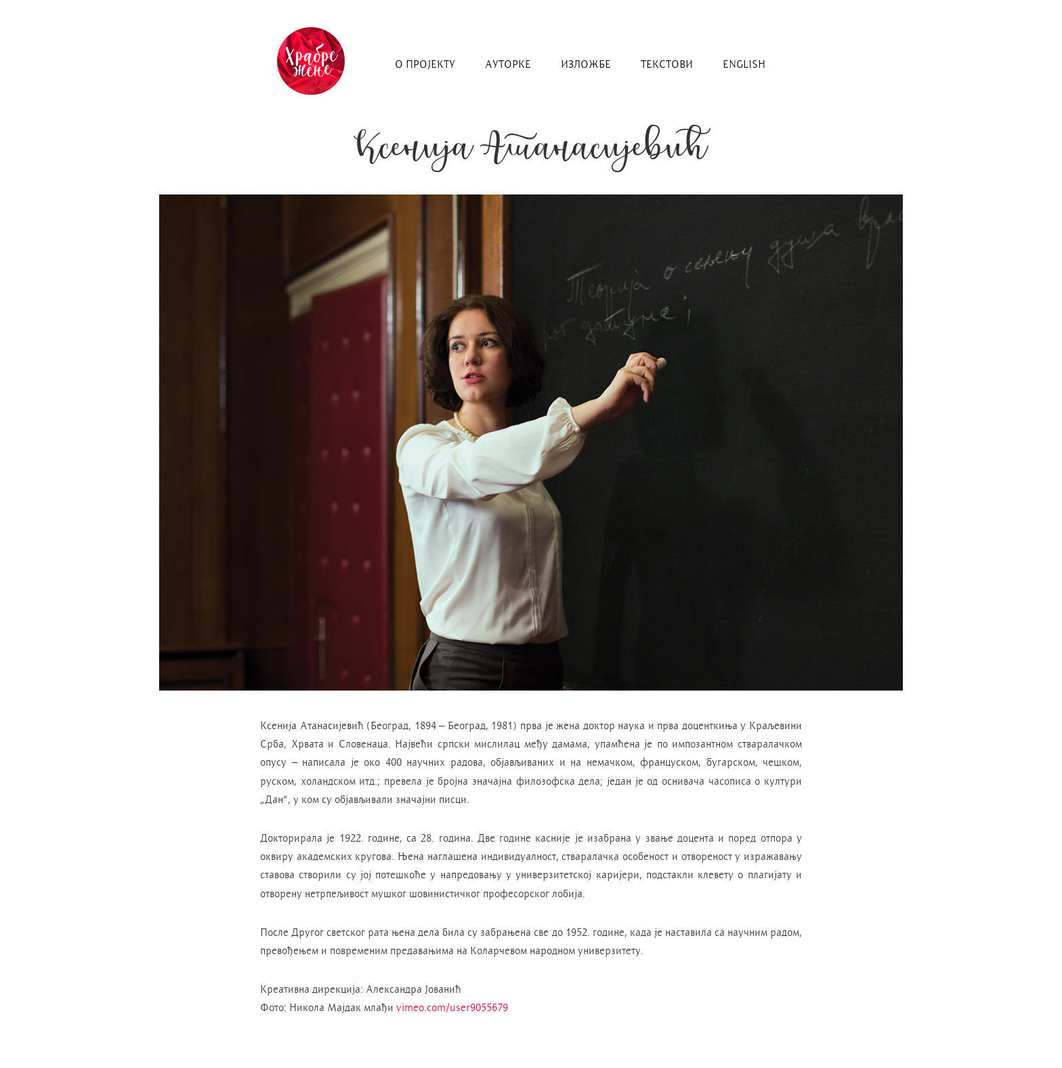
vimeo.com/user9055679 (452, 1007)
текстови (667, 64)
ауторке (508, 64)
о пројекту (425, 64)
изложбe (586, 64)
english (744, 64)
